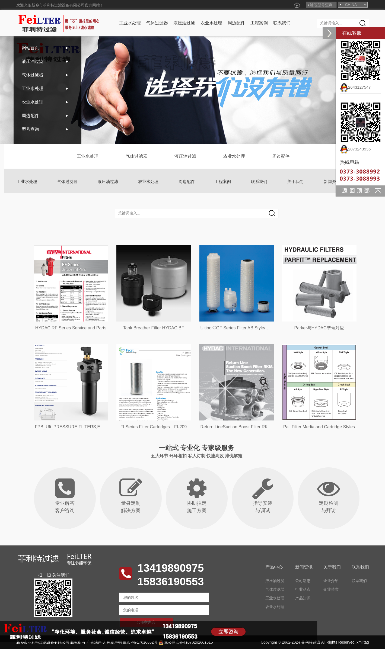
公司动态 (302, 581)
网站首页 (30, 48)
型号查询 (30, 129)
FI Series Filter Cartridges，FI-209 (153, 427)
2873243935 (355, 149)
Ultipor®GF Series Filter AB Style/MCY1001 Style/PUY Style (259, 328)
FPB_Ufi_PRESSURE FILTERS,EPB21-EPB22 (80, 427)
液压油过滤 (184, 23)
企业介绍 (331, 581)
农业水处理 (211, 23)
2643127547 (355, 87)
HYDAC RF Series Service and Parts (70, 328)
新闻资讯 (332, 181)
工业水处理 (130, 23)
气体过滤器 (157, 23)
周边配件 (236, 23)
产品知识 (302, 598)
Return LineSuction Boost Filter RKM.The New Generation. (257, 427)
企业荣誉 (331, 589)
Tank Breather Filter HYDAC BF (153, 328)
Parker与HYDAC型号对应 (319, 328)
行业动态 (302, 589)
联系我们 (282, 23)
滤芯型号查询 (321, 5)
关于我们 (295, 181)
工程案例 (259, 23)
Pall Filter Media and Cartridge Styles (319, 427)
